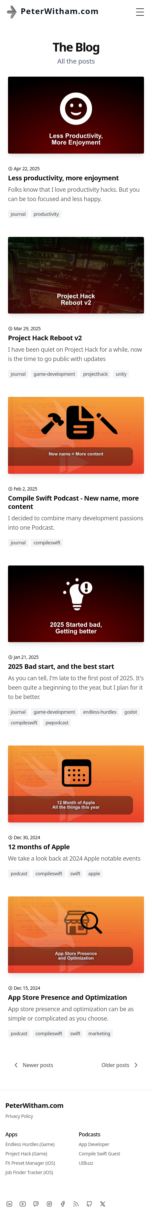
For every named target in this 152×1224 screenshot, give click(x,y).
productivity (46, 214)
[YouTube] (22, 1204)
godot (130, 712)
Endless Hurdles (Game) (29, 1144)
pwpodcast (56, 722)
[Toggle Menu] (140, 12)
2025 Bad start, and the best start (61, 666)
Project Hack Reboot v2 (45, 337)
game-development (54, 374)
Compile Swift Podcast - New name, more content (73, 502)
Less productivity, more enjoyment (63, 177)
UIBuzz (86, 1163)
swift (75, 873)
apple (94, 873)
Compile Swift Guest (99, 1153)
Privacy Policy (19, 1116)
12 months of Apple (39, 846)
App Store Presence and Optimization (67, 997)
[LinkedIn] (9, 1204)
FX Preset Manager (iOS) (30, 1163)
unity (121, 374)
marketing (99, 1033)
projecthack (95, 374)
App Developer (94, 1144)
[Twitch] (36, 1204)
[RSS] (76, 1204)
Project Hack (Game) (26, 1153)
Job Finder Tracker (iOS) (29, 1172)
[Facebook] (62, 1204)
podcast (19, 873)
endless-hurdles (99, 712)
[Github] (89, 1204)
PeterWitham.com (34, 1105)
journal (18, 214)
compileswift (47, 542)
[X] (102, 1204)
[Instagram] (49, 1204)
